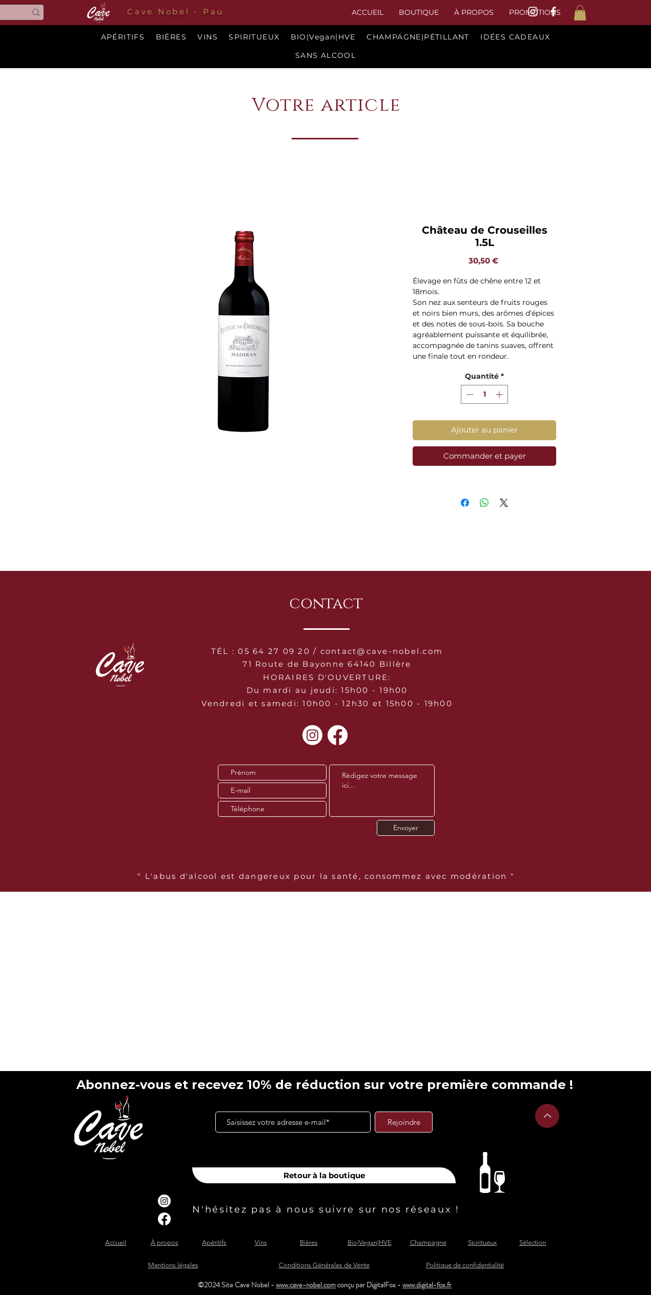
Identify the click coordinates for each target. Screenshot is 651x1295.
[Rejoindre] (404, 1122)
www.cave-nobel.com (306, 1285)
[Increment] (500, 394)
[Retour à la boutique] (324, 1175)
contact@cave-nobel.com (381, 651)
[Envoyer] (406, 828)
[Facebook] (338, 735)
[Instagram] (312, 735)
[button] (580, 12)
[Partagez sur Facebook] (465, 503)
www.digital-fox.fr (427, 1285)
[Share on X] (504, 503)
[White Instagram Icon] (532, 11)
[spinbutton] (484, 394)
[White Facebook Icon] (553, 11)
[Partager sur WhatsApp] (484, 503)
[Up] (547, 1116)
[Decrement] (468, 394)
